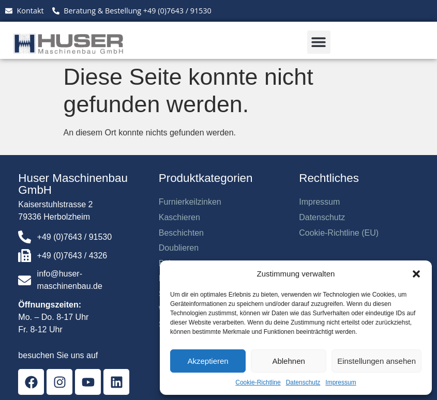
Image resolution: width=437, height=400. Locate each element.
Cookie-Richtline (257, 382)
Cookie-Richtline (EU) (339, 232)
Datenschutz (303, 382)
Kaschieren (179, 217)
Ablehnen (288, 361)
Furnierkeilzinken (190, 201)
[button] (416, 274)
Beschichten (181, 232)
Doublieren (179, 247)
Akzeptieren (207, 361)
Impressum (340, 382)
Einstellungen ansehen (376, 361)
